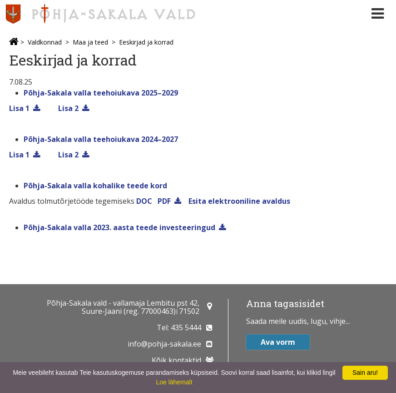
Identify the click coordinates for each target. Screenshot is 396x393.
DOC (144, 201)
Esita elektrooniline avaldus (239, 201)
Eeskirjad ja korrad (146, 42)
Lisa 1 (19, 108)
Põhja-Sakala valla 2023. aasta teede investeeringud (119, 227)
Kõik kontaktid (176, 360)
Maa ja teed (90, 42)
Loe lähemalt (174, 382)
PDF (164, 201)
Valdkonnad (45, 42)
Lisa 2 (68, 108)
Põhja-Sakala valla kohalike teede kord (95, 186)
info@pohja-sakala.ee (164, 344)
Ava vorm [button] (278, 342)
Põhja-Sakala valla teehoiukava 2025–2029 (101, 93)
